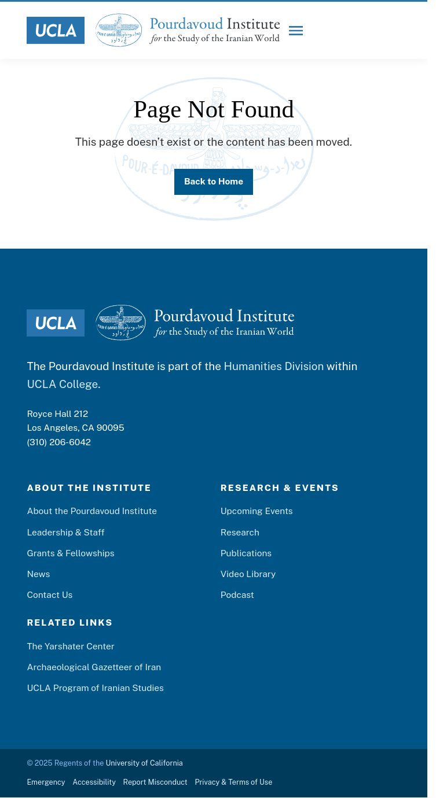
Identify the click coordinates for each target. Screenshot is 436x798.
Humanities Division (274, 366)
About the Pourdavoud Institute (92, 510)
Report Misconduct (155, 782)
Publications (246, 553)
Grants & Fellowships (70, 553)
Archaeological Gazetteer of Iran (94, 667)
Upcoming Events (257, 510)
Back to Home (213, 181)
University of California (143, 763)
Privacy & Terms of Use (233, 782)
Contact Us (49, 594)
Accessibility (94, 782)
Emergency (46, 782)
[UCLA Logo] (56, 30)
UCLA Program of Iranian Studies (95, 687)
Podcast (237, 594)
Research (240, 532)
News (38, 573)
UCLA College (62, 384)
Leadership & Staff (65, 532)
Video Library (248, 573)
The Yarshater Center (70, 646)
